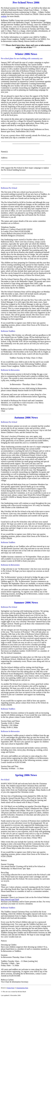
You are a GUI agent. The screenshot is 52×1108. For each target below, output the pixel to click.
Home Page (10, 988)
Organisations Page (22, 988)
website (4, 16)
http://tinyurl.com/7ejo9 (10, 899)
